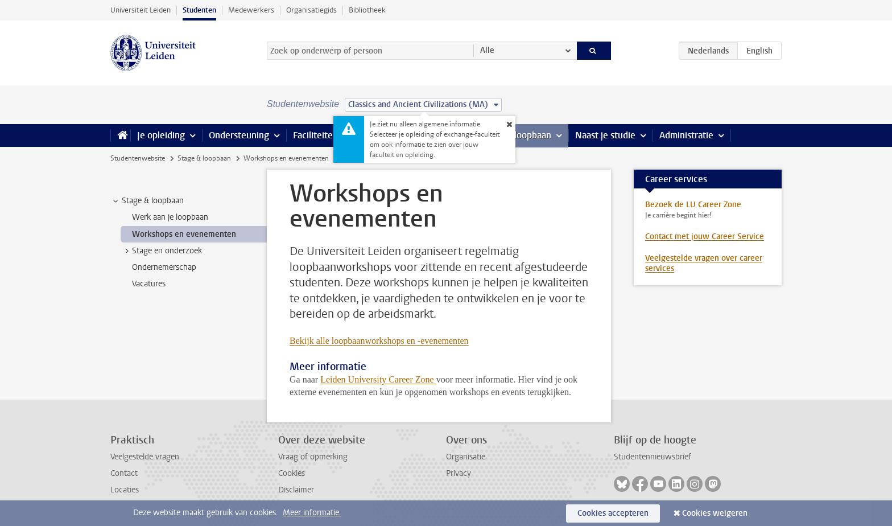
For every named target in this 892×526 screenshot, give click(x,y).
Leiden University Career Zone (378, 379)
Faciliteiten (315, 135)
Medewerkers (251, 10)
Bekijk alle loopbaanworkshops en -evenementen (379, 341)
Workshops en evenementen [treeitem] (184, 234)
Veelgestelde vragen (144, 456)
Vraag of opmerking (313, 456)
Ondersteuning (239, 135)
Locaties (124, 489)
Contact (124, 473)
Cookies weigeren (715, 513)
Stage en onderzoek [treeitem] (161, 251)
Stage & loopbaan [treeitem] (147, 201)
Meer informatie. (312, 512)
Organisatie (465, 456)
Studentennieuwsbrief (652, 456)
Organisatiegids (311, 10)
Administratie (686, 135)
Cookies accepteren (613, 513)
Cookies (291, 473)
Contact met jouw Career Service (704, 236)
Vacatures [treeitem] (149, 283)
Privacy (458, 473)
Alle (487, 50)
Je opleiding (161, 135)
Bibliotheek (367, 10)
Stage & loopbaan (204, 158)
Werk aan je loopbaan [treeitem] (170, 217)
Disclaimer (296, 489)
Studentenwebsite (137, 158)
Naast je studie (605, 135)
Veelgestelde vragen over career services (703, 263)
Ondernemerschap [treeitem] (164, 267)
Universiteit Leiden (140, 10)
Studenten (199, 10)
